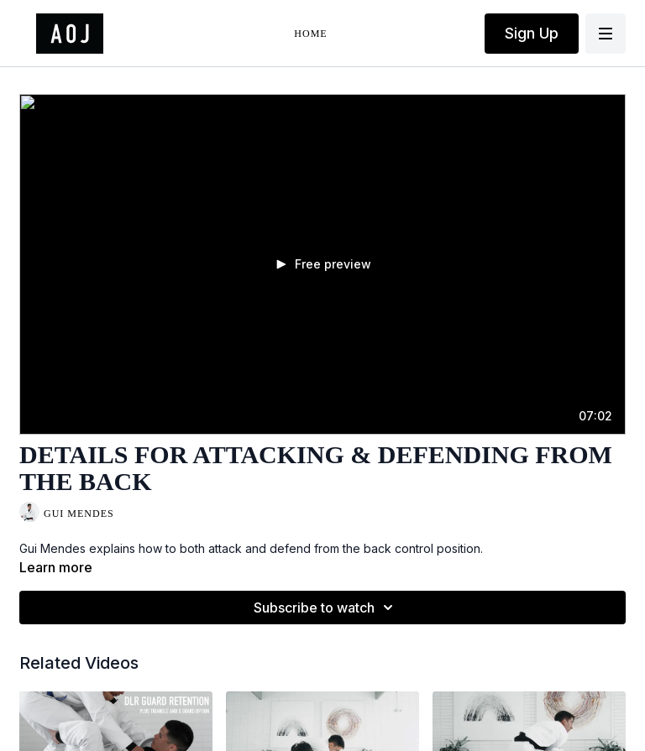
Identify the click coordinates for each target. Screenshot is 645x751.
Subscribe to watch (326, 607)
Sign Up (531, 33)
